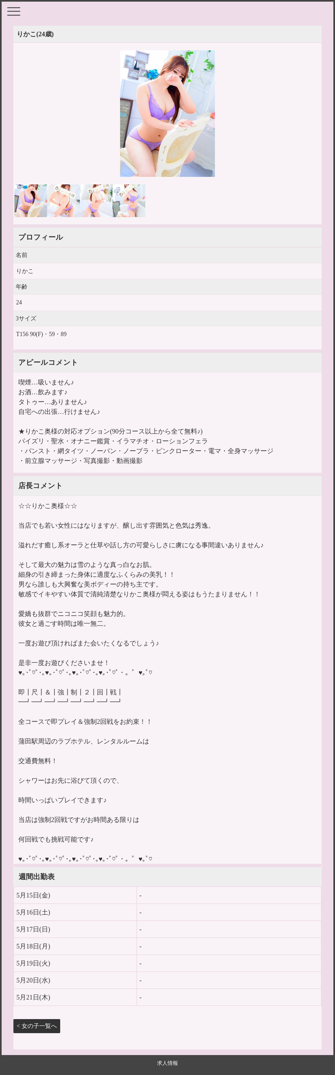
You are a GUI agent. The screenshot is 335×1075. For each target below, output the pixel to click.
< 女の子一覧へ (37, 1026)
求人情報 (167, 1063)
